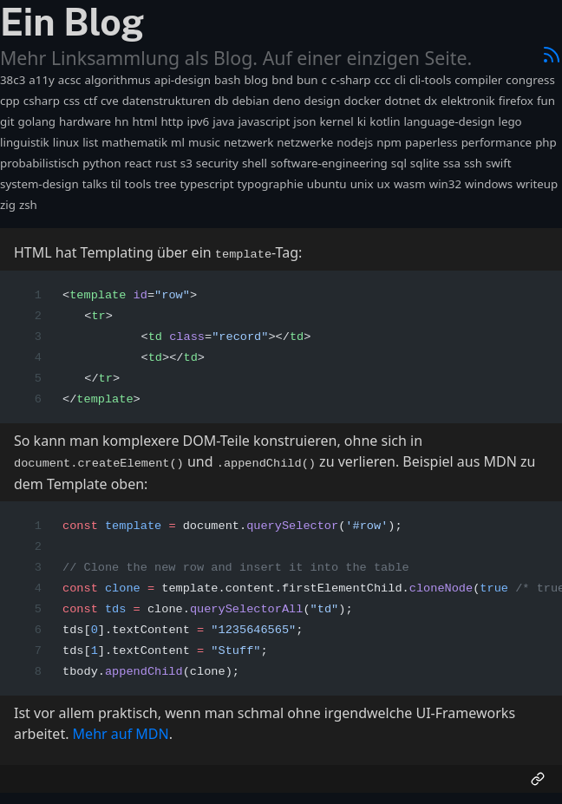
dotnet (402, 100)
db (221, 100)
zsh (28, 204)
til (116, 184)
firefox (516, 100)
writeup (537, 184)
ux (383, 184)
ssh (473, 163)
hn (121, 121)
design (322, 100)
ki (362, 121)
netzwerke (305, 142)
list (90, 142)
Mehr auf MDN (121, 731)
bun (307, 80)
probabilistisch (39, 163)
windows (489, 184)
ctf (90, 100)
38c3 (12, 80)
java (223, 121)
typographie (270, 184)
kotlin (384, 121)
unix (362, 184)
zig (8, 204)
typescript (206, 184)
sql (399, 163)
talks (95, 184)
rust (166, 163)
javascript (264, 121)
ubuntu (327, 184)
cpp (10, 100)
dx (430, 100)
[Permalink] (537, 776)
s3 (186, 163)
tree (165, 184)
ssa (452, 163)
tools (138, 184)
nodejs (355, 142)
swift (499, 163)
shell (254, 163)
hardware (85, 121)
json (304, 121)
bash (227, 80)
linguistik (24, 142)
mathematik (134, 142)
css (71, 100)
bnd (282, 80)
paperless (431, 142)
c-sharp (350, 80)
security (217, 163)
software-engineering (329, 163)
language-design (448, 121)
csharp (41, 100)
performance (496, 142)
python (101, 163)
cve (110, 100)
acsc (70, 80)
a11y (42, 80)
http (171, 121)
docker (362, 100)
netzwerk (248, 142)
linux (66, 142)
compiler (478, 80)
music (204, 142)
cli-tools (430, 80)
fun (546, 100)
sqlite (425, 163)
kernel (336, 121)
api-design (182, 80)
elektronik (468, 100)
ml (178, 142)
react (137, 163)
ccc (383, 80)
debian (250, 100)
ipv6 (197, 121)
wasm (410, 184)
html (144, 121)
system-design (39, 184)
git (7, 121)
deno (286, 100)
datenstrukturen (166, 100)
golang (36, 121)
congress (530, 80)
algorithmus (117, 80)
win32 (445, 184)
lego (509, 121)
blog (256, 80)
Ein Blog (72, 22)
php (546, 142)
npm (389, 142)
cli (400, 80)
